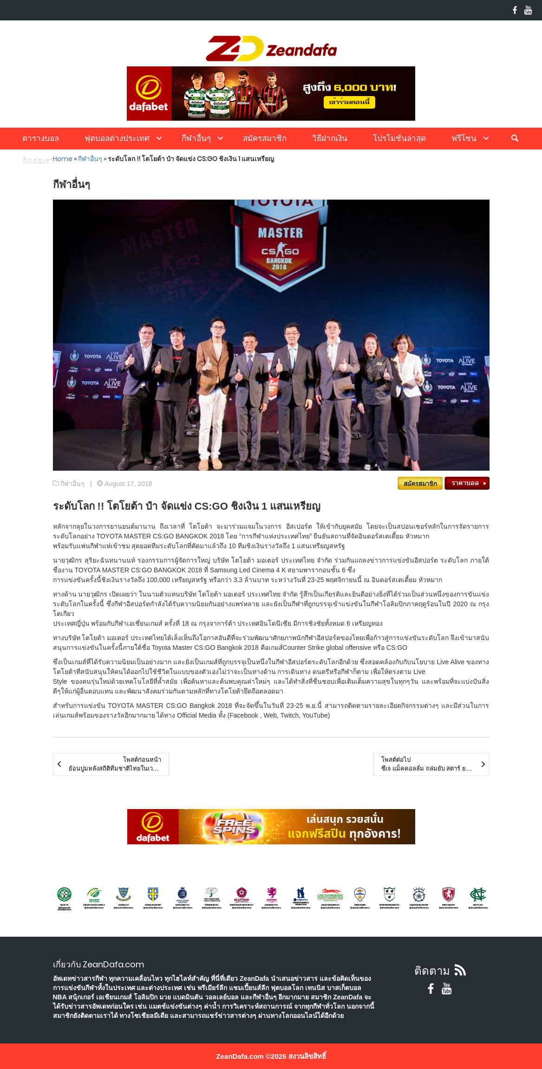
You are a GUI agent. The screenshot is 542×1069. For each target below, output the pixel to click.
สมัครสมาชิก (265, 138)
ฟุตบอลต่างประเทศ (117, 138)
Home (62, 158)
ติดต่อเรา (38, 160)
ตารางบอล (40, 138)
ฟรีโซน (464, 138)
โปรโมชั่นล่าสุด (399, 138)
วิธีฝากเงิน (329, 138)
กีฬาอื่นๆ (196, 138)
